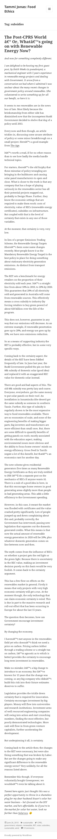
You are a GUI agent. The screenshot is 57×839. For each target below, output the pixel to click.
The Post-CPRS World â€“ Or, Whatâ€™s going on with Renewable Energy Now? (28, 43)
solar (39, 825)
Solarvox (23, 813)
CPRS (39, 822)
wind (17, 828)
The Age (14, 145)
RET (34, 825)
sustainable (28, 822)
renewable (27, 825)
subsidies (46, 825)
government (9, 825)
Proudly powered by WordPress (18, 835)
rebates (19, 825)
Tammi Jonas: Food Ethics (20, 8)
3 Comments (29, 828)
